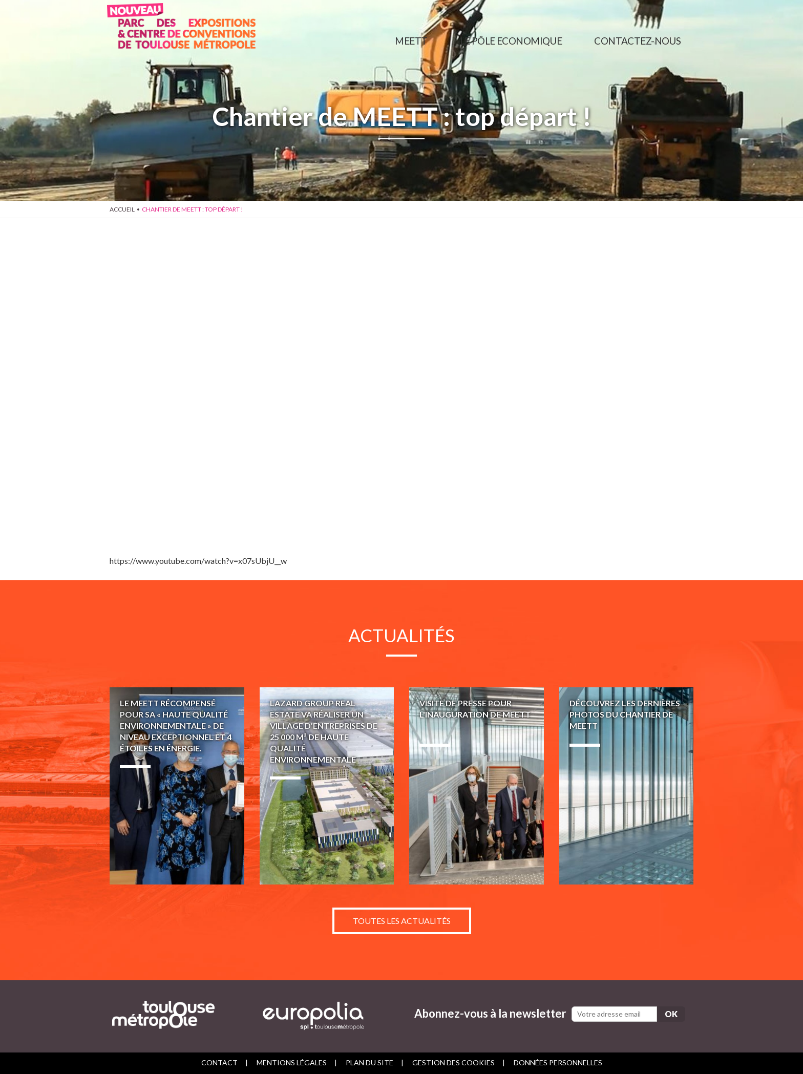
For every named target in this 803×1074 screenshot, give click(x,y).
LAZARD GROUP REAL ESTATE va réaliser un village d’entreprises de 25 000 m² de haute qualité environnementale (327, 785)
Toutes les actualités (402, 920)
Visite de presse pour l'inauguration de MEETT (476, 785)
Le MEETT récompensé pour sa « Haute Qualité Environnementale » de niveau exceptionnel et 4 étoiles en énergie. (177, 785)
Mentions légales (292, 1062)
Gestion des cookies (453, 1062)
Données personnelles (558, 1062)
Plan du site (369, 1062)
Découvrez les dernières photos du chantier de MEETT (626, 785)
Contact (219, 1062)
